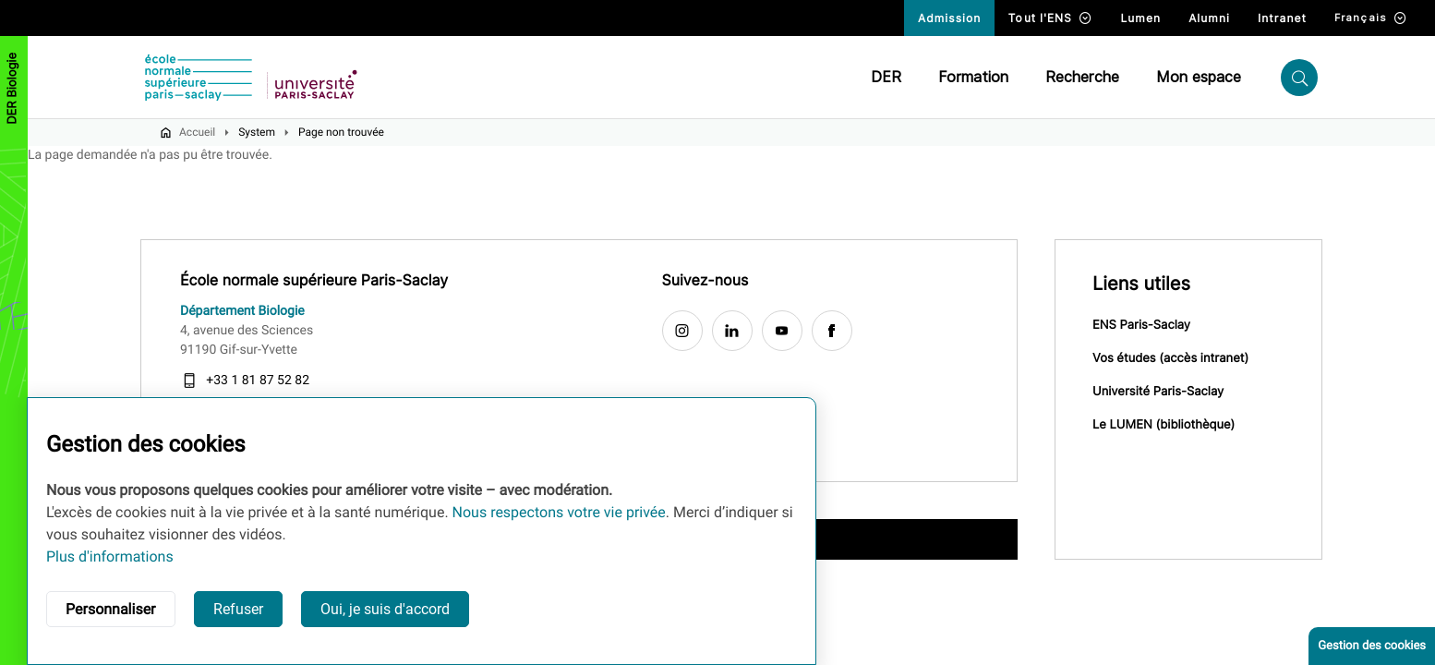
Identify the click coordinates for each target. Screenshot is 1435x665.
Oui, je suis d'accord (385, 609)
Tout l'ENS (1050, 18)
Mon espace (1198, 77)
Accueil (197, 132)
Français (1370, 18)
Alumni (1209, 18)
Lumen (1140, 18)
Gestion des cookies (1372, 646)
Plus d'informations (110, 556)
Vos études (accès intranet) (1170, 358)
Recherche (1082, 77)
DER (886, 77)
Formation (973, 77)
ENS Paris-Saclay (1141, 325)
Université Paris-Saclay (1158, 391)
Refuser (238, 609)
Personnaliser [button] (111, 609)
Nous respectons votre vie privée (559, 512)
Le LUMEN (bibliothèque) (1163, 424)
